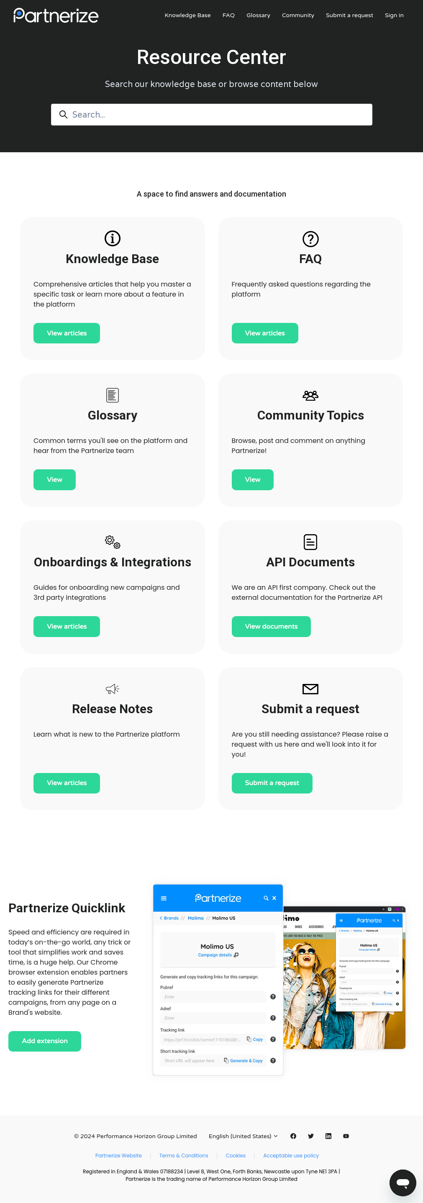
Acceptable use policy (291, 1155)
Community (298, 15)
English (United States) (244, 1136)
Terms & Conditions (183, 1155)
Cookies (236, 1155)
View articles (67, 333)
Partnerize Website (118, 1155)
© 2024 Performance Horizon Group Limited (135, 1136)
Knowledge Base (187, 15)
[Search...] (211, 114)
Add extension (45, 1041)
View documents (271, 626)
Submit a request (349, 15)
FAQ (229, 15)
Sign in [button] (394, 15)
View (54, 480)
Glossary (258, 15)
